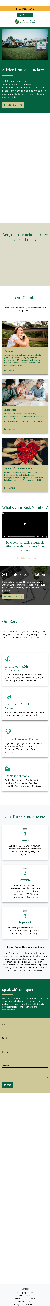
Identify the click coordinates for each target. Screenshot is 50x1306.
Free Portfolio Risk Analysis (25, 558)
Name (5, 1024)
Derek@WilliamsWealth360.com (25, 1305)
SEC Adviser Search (25, 9)
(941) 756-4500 (27, 1293)
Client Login (25, 15)
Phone (5, 1052)
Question (6, 1065)
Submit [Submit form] (7, 1084)
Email (4, 1038)
